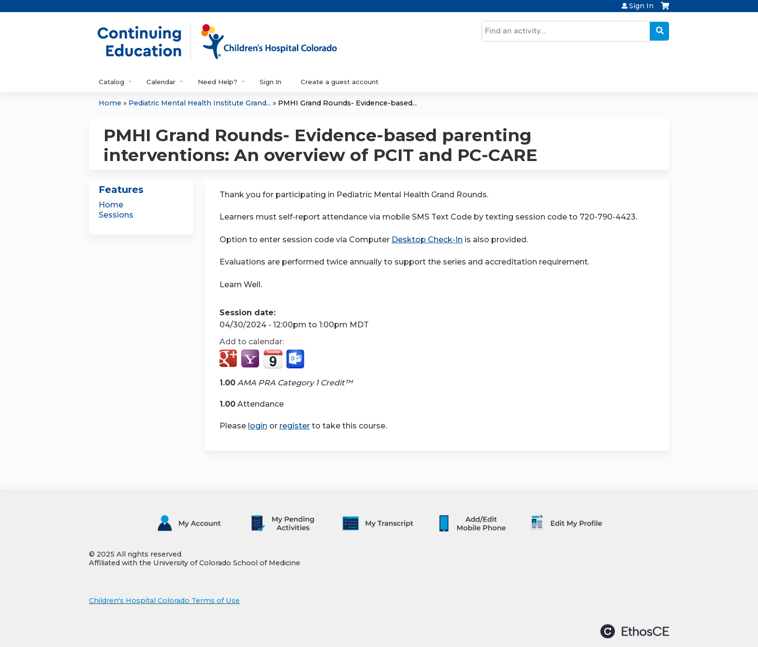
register (294, 425)
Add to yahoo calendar (251, 359)
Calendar (160, 82)
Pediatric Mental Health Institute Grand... (200, 103)
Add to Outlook (296, 359)
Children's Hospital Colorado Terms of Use (164, 600)
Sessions (116, 215)
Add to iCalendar (273, 358)
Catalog (111, 82)
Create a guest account (340, 82)
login (257, 425)
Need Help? (217, 82)
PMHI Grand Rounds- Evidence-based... (347, 103)
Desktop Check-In (427, 239)
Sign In (641, 5)
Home (110, 103)
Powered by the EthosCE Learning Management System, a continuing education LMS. (634, 631)
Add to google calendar (229, 359)
